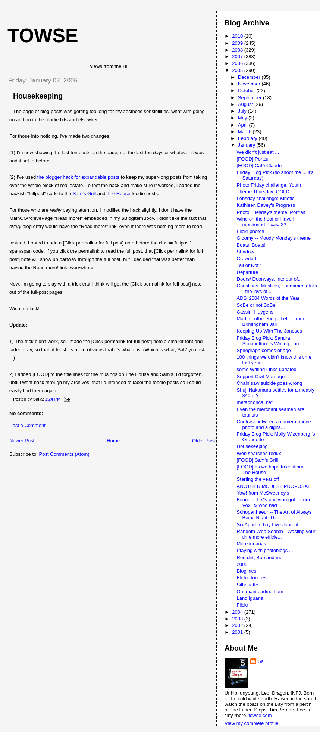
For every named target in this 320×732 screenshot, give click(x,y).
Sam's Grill (84, 193)
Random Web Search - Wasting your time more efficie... (276, 534)
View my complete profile (251, 723)
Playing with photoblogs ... (265, 550)
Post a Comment (27, 425)
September (250, 97)
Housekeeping (38, 96)
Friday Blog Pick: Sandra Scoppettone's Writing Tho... (270, 340)
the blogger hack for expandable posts (78, 177)
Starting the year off (258, 479)
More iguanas (251, 543)
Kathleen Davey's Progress (266, 205)
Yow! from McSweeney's (263, 493)
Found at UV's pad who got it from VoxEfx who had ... (273, 502)
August (246, 104)
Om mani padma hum (260, 591)
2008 (238, 50)
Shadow (245, 252)
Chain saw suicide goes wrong (269, 383)
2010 (238, 36)
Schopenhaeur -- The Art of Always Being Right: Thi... (274, 514)
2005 (238, 70)
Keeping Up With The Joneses (269, 331)
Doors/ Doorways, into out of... (269, 279)
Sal (261, 661)
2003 (238, 619)
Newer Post (21, 440)
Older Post (203, 440)
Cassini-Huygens (255, 312)
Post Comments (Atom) (64, 454)
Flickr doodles (252, 577)
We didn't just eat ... (258, 152)
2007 (238, 56)
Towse (42, 35)
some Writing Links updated (267, 369)
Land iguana (250, 598)
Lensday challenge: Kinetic (266, 198)
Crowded (246, 258)
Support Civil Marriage (261, 376)
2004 (238, 612)
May (243, 118)
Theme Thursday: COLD (263, 191)
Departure (247, 272)
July (243, 111)
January (247, 145)
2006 (238, 63)
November (250, 84)
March (245, 131)
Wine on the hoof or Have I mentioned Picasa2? (266, 221)
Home (113, 440)
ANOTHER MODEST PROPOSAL (274, 486)
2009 (238, 43)
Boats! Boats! (251, 245)
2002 (238, 625)
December (250, 77)
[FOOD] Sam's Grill (257, 460)
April (243, 125)
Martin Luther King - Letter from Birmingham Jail (270, 321)
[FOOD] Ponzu (253, 159)
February (248, 138)
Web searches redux (259, 453)
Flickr (242, 605)
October (247, 90)
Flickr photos (250, 231)
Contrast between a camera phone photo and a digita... (274, 424)
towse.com (260, 715)
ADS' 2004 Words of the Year (268, 298)
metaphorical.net (255, 402)
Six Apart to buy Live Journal (267, 524)
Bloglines (247, 571)
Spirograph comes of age (264, 350)
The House (119, 193)
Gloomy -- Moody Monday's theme (274, 238)
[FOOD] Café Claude (259, 165)
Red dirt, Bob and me (260, 557)
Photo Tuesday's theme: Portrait (271, 212)
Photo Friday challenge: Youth (269, 185)
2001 (238, 632)
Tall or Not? (249, 265)
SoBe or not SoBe (256, 305)
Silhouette (247, 585)
